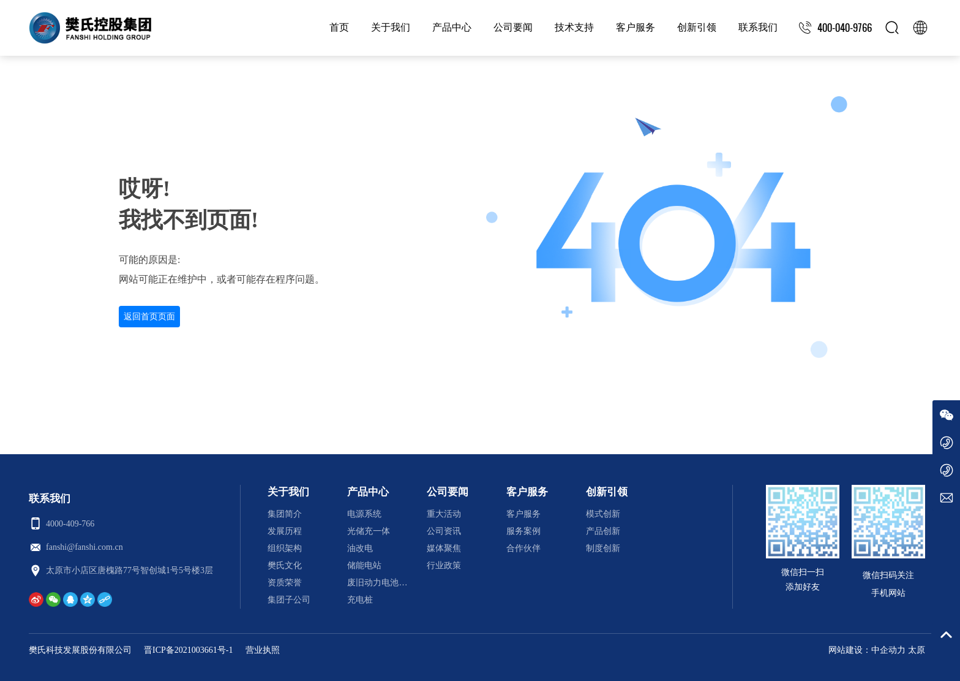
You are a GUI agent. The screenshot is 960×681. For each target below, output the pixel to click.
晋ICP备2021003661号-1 (188, 650)
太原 (916, 650)
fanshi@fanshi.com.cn (84, 547)
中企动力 (888, 650)
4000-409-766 (70, 523)
